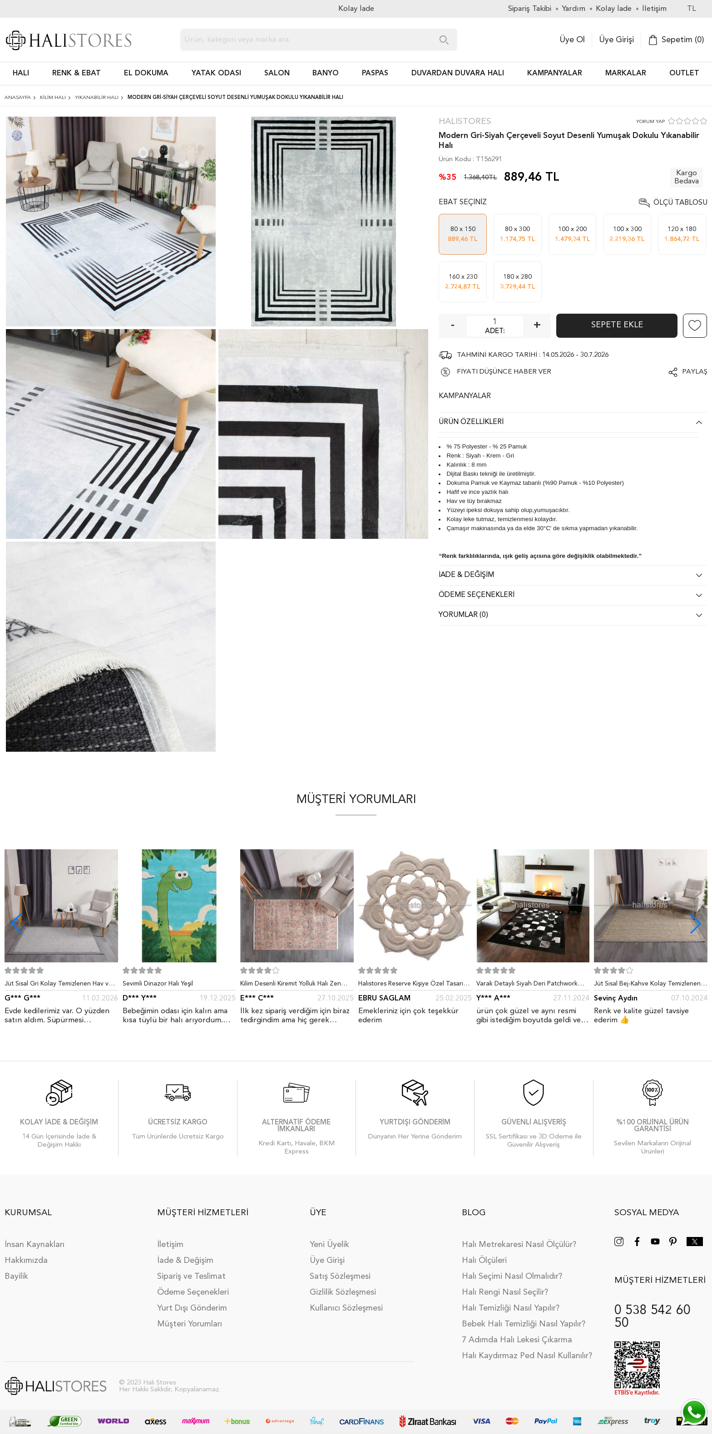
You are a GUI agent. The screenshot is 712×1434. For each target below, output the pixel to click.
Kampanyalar (554, 73)
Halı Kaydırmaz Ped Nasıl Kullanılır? (527, 1356)
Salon (277, 73)
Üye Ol (572, 40)
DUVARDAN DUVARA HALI (457, 73)
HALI (21, 73)
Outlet (684, 73)
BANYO (325, 73)
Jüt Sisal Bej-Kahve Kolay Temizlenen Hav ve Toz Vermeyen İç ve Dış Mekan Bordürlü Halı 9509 (648, 985)
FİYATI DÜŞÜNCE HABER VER (504, 372)
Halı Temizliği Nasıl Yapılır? (510, 1308)
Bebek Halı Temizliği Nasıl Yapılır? (523, 1324)
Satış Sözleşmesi (340, 1276)
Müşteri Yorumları (189, 1324)
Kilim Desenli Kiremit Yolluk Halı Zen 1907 (290, 985)
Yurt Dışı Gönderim (192, 1308)
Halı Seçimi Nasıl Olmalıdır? (512, 1276)
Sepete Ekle (617, 325)
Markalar (625, 73)
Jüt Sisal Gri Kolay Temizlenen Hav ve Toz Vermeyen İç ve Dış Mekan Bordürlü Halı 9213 (58, 985)
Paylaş (694, 372)
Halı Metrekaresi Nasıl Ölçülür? (519, 1245)
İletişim (170, 1245)
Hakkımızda (26, 1261)
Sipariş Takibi (529, 9)
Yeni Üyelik (329, 1245)
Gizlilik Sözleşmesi (343, 1292)
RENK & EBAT (76, 73)
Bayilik (16, 1276)
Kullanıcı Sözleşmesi (346, 1308)
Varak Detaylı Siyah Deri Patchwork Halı (527, 985)
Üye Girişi (616, 40)
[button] (696, 923)
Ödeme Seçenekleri (193, 1292)
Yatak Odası (216, 73)
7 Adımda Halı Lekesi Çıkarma (517, 1340)
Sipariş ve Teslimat (191, 1276)
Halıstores (465, 122)
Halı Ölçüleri (484, 1261)
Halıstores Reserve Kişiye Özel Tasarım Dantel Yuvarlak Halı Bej (413, 985)
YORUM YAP (650, 121)
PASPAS (375, 73)
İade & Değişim (185, 1261)
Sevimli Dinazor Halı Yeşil (158, 984)
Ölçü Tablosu (680, 203)
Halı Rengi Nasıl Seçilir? (505, 1292)
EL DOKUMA (146, 73)
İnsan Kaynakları (34, 1245)
